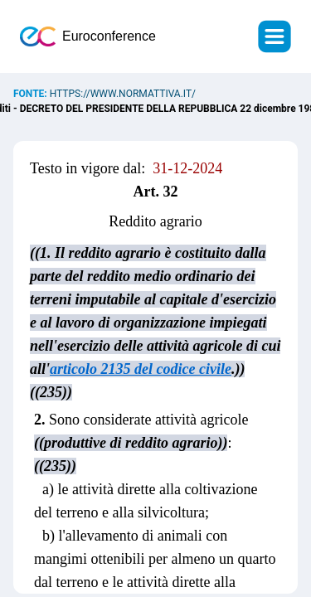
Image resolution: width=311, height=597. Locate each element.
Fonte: (31, 94)
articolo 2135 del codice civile (140, 369)
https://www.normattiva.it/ (123, 94)
